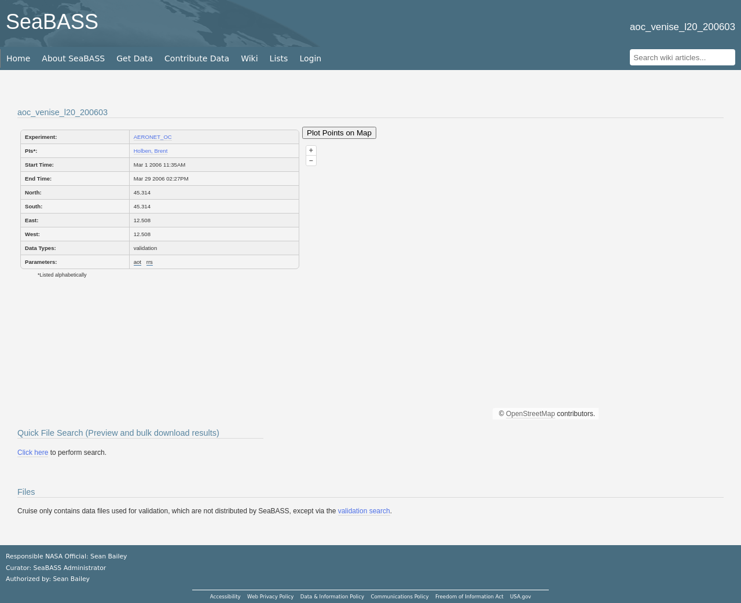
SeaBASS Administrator (70, 568)
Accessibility (225, 597)
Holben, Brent (151, 151)
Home (18, 58)
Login (310, 58)
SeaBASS (52, 22)
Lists (279, 58)
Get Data (134, 58)
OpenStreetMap (530, 414)
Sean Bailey (71, 579)
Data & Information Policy (332, 597)
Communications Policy (399, 597)
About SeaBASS (73, 58)
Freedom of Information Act (469, 597)
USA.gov (520, 597)
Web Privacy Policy (270, 597)
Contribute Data (196, 58)
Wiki (249, 58)
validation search (364, 511)
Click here (32, 452)
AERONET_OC (153, 137)
